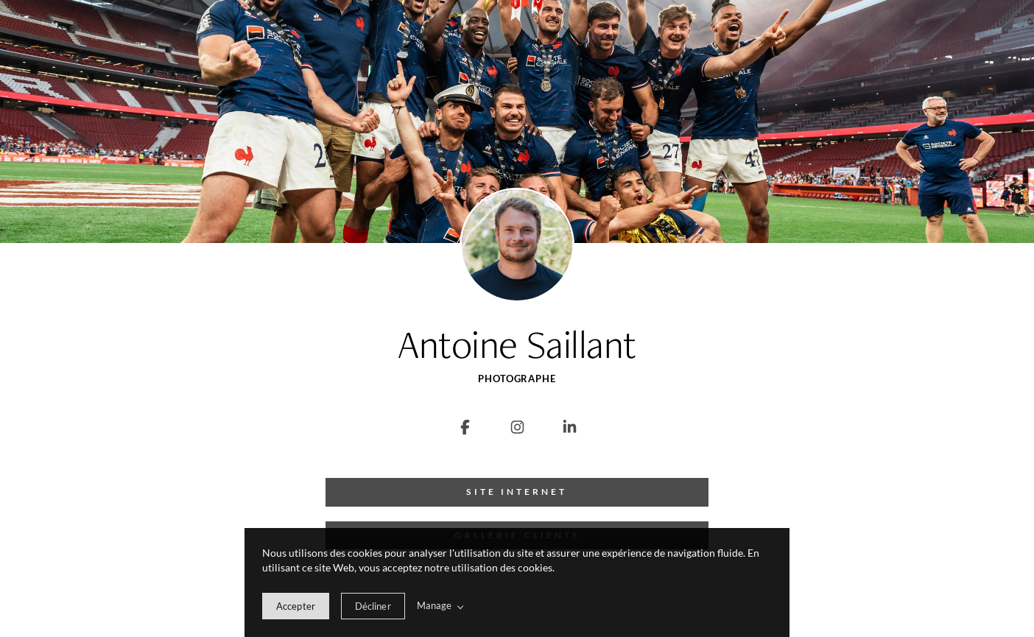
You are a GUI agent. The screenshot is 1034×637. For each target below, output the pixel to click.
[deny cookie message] (373, 606)
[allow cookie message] (295, 606)
